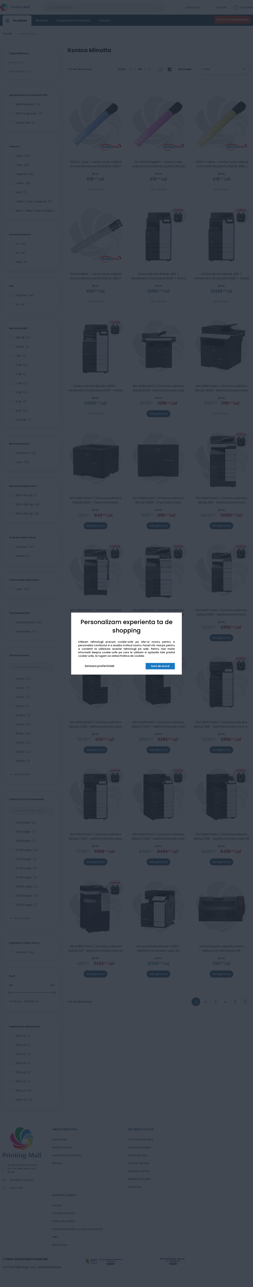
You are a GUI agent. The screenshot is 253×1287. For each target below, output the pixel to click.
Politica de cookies (132, 656)
